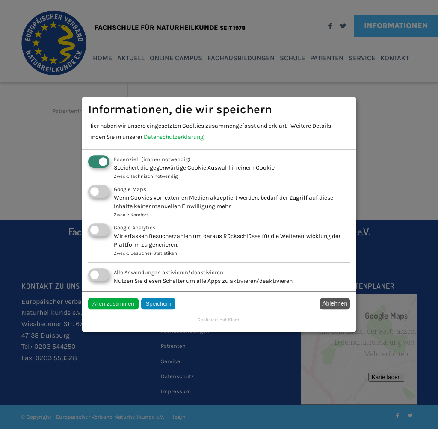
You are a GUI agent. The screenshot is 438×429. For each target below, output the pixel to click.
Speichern (158, 303)
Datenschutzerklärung (174, 137)
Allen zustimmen (113, 303)
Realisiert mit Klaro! (219, 320)
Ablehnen (334, 303)
